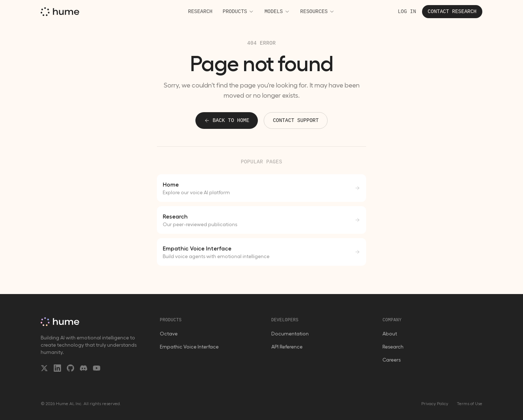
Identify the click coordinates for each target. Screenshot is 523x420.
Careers (391, 360)
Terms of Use (469, 403)
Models (277, 11)
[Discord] (83, 368)
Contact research (452, 11)
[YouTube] (96, 368)
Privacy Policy (434, 403)
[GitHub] (70, 368)
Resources (317, 11)
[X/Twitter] (44, 368)
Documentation (290, 334)
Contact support (296, 120)
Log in (407, 11)
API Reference (287, 347)
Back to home (227, 120)
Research (200, 11)
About (389, 334)
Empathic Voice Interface (189, 347)
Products (238, 11)
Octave (169, 334)
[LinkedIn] (57, 368)
